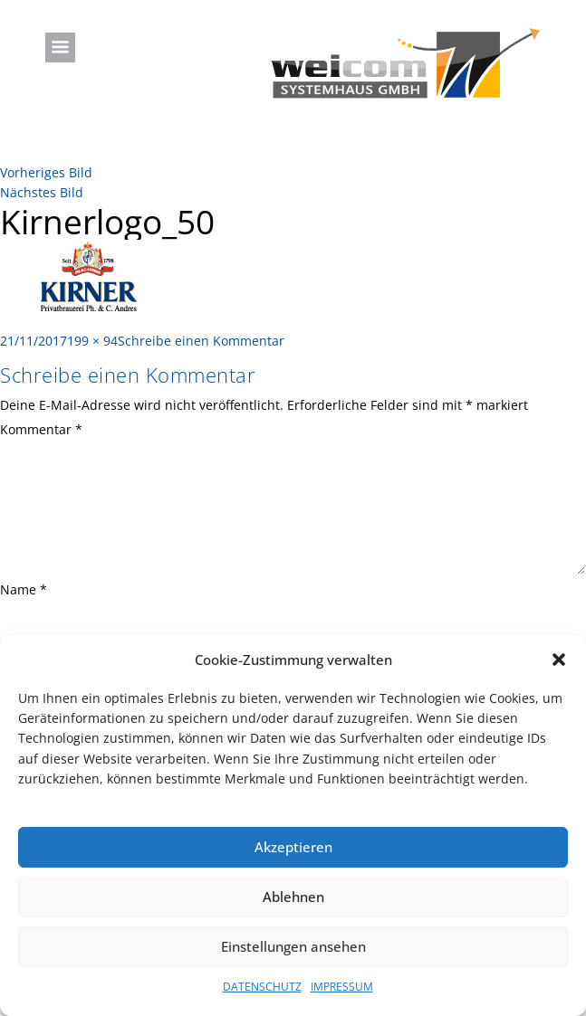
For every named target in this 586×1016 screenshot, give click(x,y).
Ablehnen (293, 897)
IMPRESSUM (342, 986)
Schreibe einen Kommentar (201, 340)
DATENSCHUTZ (262, 986)
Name (23, 589)
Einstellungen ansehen (293, 946)
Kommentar (41, 429)
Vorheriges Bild (46, 172)
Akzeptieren (293, 847)
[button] (559, 659)
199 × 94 (92, 340)
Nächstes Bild (41, 192)
